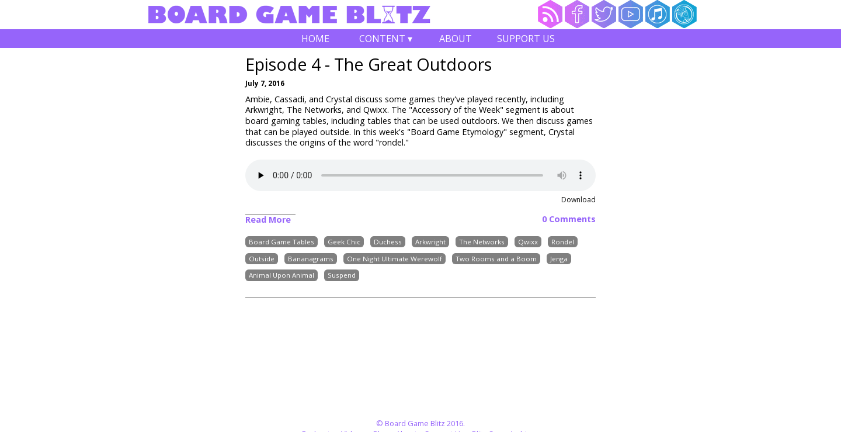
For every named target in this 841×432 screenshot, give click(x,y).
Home (315, 38)
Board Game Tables (281, 241)
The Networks (482, 241)
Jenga (559, 258)
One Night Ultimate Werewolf (394, 258)
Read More (268, 219)
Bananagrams (310, 258)
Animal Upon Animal (281, 275)
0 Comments (569, 219)
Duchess (388, 241)
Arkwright (430, 241)
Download (578, 200)
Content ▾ (385, 40)
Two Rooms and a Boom (496, 258)
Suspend (342, 275)
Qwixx (528, 241)
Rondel (562, 241)
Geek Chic (344, 241)
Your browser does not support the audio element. (420, 175)
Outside (261, 258)
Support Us (526, 38)
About (455, 38)
